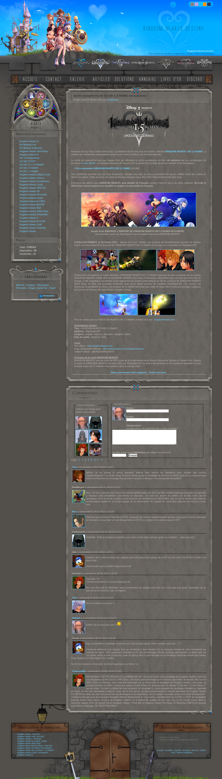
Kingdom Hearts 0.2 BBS (32, 201)
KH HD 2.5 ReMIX (29, 168)
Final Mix (36, 734)
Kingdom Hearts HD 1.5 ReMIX (30, 750)
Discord (195, 750)
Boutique (187, 750)
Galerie (203, 750)
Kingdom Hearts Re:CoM (32, 221)
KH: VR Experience (29, 158)
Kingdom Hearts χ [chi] (31, 184)
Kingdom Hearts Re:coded (33, 194)
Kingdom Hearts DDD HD (33, 188)
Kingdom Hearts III (29, 154)
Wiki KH (20, 285)
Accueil (160, 750)
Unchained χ (43, 753)
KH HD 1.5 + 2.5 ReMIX (32, 164)
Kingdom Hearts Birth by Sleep (30, 746)
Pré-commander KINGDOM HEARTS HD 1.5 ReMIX (103, 168)
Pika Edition (43, 285)
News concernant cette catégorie (129, 372)
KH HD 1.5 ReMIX (29, 171)
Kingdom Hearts (28, 231)
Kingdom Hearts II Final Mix (34, 214)
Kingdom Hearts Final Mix (33, 228)
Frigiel (52, 288)
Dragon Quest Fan (37, 288)
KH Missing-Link (28, 144)
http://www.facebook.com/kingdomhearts (123, 348)
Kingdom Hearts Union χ (32, 178)
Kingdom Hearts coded (31, 198)
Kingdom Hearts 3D (30, 191)
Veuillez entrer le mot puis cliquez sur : (142, 452)
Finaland (30, 285)
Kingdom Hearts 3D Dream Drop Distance (34, 748)
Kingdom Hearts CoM (30, 224)
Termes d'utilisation (184, 753)
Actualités (168, 750)
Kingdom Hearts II (29, 218)
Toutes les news (157, 372)
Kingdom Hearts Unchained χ (34, 181)
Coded (44, 741)
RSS (173, 753)
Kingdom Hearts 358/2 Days (34, 211)
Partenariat (48, 296)
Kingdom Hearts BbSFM (32, 204)
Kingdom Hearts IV (29, 141)
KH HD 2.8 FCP (28, 161)
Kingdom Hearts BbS (30, 208)
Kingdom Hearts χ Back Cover (35, 174)
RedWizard (113, 99)
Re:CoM (40, 737)
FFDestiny (21, 288)
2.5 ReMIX (49, 750)
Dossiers (177, 750)
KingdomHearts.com (164, 319)
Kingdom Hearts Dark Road (34, 151)
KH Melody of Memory (31, 148)
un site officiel (88, 163)
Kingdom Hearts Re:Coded (28, 741)
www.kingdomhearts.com (100, 346)
